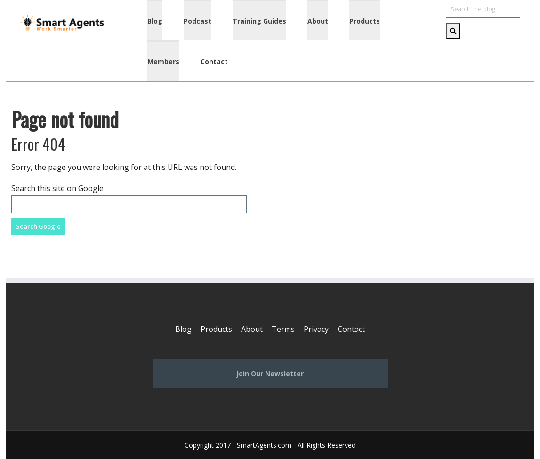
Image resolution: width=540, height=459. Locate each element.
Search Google (38, 226)
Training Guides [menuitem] (259, 20)
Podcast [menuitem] (197, 20)
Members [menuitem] (163, 61)
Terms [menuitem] (283, 329)
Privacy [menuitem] (316, 329)
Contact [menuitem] (214, 61)
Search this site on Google (57, 188)
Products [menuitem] (364, 20)
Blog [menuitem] (154, 20)
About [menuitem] (317, 20)
